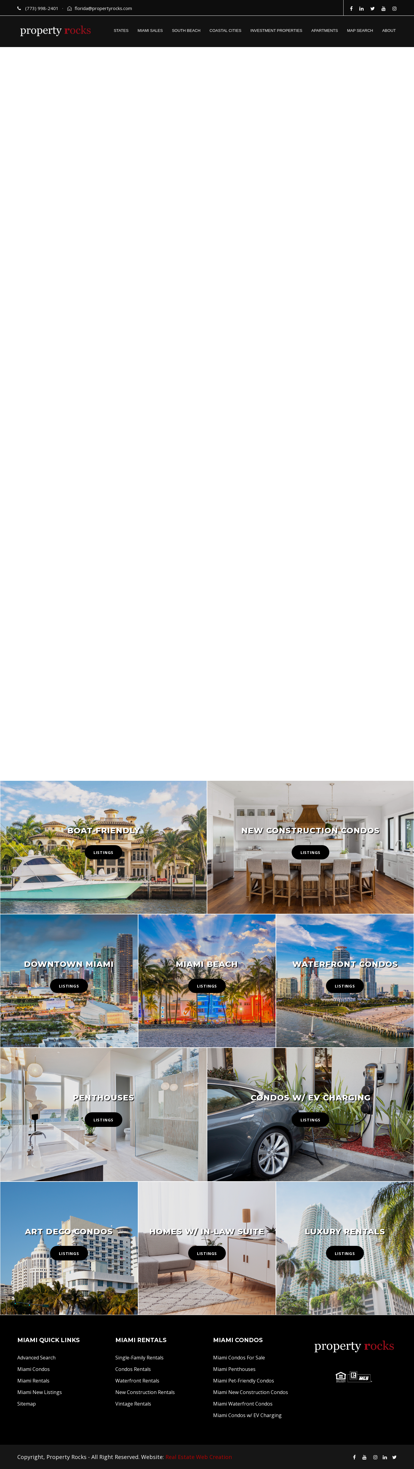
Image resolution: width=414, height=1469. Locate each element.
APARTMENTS (324, 30)
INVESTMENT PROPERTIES (276, 30)
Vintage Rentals (133, 1403)
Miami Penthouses (234, 1369)
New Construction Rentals (145, 1392)
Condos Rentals (133, 1369)
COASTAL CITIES (225, 30)
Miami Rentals (33, 1380)
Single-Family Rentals (139, 1357)
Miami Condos (33, 1369)
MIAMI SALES (150, 30)
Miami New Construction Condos (250, 1392)
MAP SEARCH (360, 30)
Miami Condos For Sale (239, 1357)
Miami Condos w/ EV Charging (247, 1415)
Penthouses (103, 1098)
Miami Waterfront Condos (243, 1403)
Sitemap (26, 1403)
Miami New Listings (39, 1392)
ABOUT (389, 30)
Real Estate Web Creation (198, 1456)
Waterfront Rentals (137, 1380)
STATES (121, 30)
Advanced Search (36, 1357)
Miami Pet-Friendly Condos (243, 1380)
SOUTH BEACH (186, 30)
